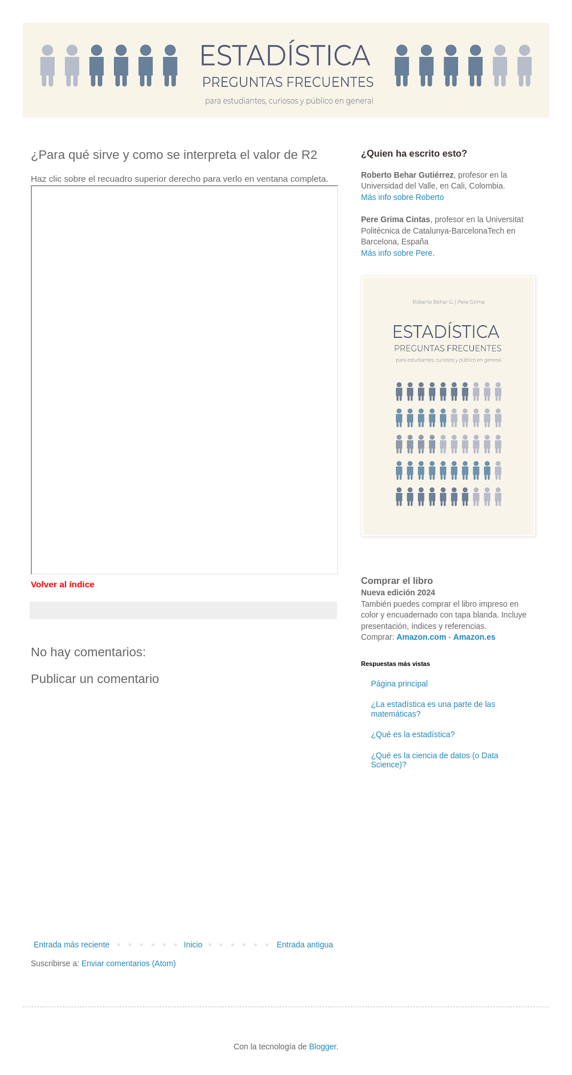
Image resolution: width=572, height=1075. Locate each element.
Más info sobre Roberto (402, 197)
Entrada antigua (305, 944)
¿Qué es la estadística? (413, 734)
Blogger (322, 1046)
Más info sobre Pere (396, 252)
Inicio (193, 944)
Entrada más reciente (71, 944)
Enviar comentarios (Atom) (129, 963)
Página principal (399, 683)
